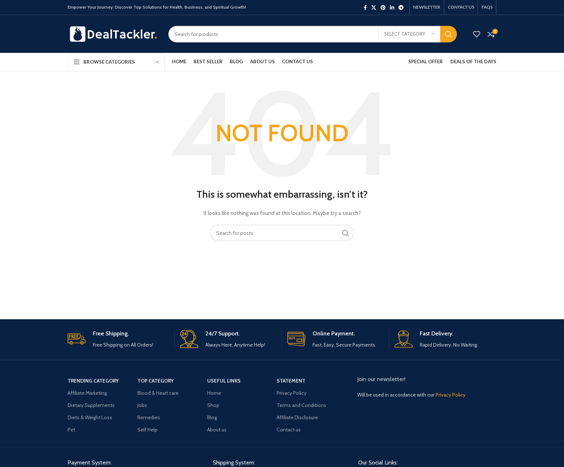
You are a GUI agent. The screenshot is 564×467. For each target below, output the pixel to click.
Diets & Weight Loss (90, 417)
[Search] (312, 34)
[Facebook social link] (365, 7)
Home (214, 393)
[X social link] (373, 7)
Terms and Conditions (301, 405)
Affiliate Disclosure (297, 417)
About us (217, 429)
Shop (213, 405)
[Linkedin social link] (392, 7)
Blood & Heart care (157, 393)
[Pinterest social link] (383, 7)
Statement (291, 380)
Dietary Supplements (91, 405)
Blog (212, 417)
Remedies (148, 417)
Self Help (147, 429)
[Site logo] (113, 33)
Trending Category (93, 380)
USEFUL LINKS (224, 380)
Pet (71, 429)
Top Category (155, 380)
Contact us (289, 429)
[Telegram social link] (401, 7)
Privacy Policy (291, 393)
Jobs (142, 405)
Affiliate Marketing (87, 393)
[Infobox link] (118, 339)
